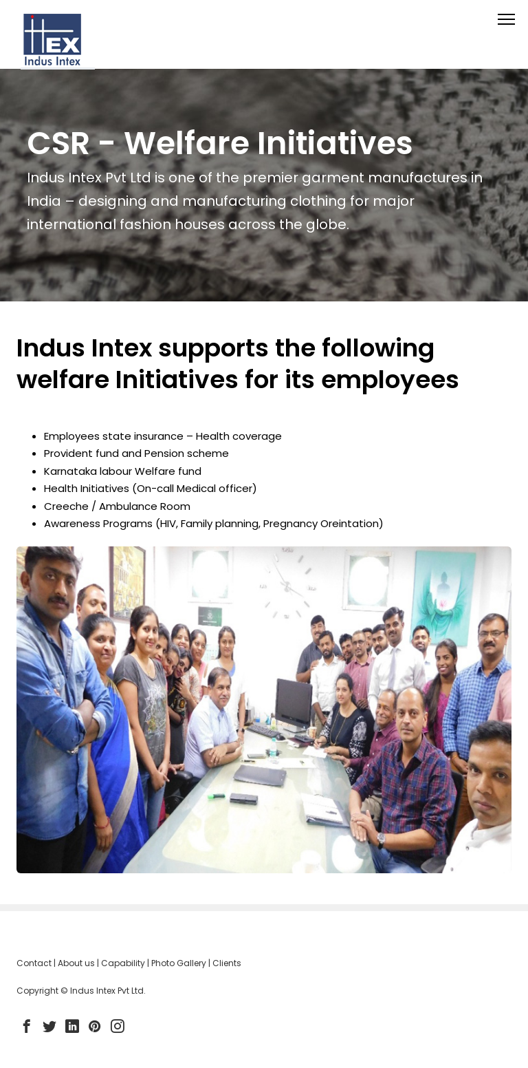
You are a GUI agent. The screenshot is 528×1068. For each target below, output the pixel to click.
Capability (123, 963)
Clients (226, 963)
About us (76, 963)
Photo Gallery (178, 963)
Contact (34, 963)
